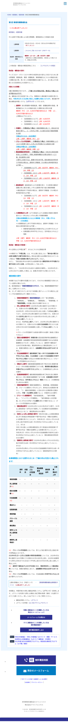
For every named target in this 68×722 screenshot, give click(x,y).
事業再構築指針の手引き (30, 286)
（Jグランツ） (30, 101)
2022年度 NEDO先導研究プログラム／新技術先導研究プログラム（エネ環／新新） (36, 642)
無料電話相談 (41, 660)
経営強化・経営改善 (18, 15)
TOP (23, 679)
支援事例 (36, 679)
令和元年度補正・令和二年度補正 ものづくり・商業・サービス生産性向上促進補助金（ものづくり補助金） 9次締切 (36, 638)
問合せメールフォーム (38, 670)
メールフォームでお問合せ (36, 617)
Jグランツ (34, 600)
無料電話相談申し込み (36, 630)
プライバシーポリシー (37, 682)
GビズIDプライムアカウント (38, 603)
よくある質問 (43, 679)
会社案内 (27, 682)
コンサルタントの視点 (47, 65)
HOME (9, 15)
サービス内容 (28, 679)
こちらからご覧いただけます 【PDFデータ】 (38, 50)
